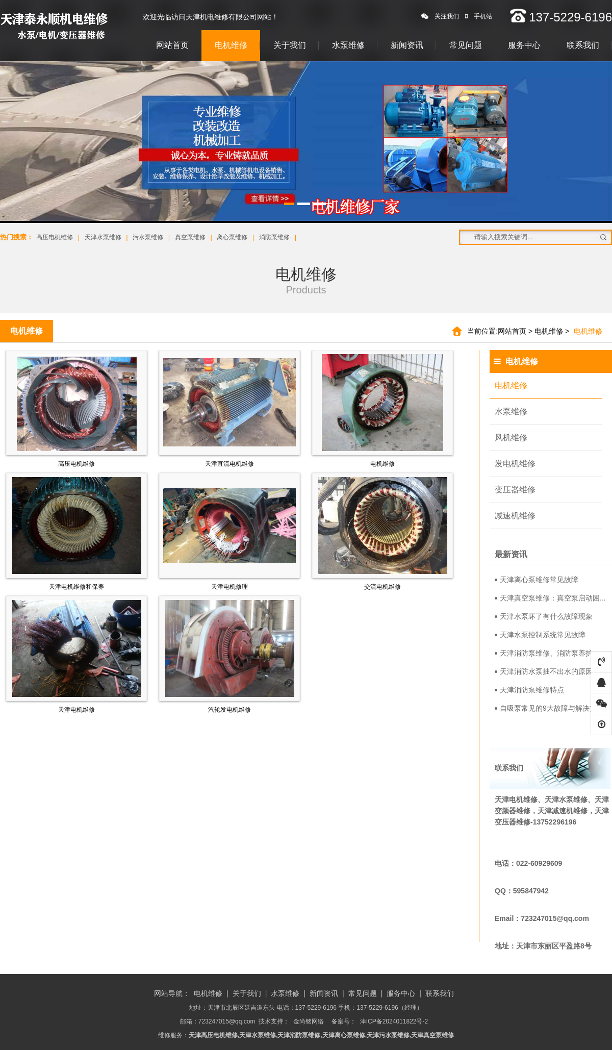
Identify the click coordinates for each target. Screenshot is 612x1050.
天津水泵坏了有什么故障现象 (544, 616)
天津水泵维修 (103, 237)
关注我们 (440, 16)
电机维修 (231, 45)
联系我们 (583, 45)
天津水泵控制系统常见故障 (540, 635)
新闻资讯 (407, 45)
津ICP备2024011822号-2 (394, 1021)
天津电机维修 (76, 709)
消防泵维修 (274, 237)
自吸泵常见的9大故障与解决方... (548, 708)
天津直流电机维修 (229, 463)
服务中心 (524, 45)
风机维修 (511, 437)
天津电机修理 (229, 586)
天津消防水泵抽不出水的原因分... (550, 671)
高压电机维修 (54, 237)
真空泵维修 (190, 237)
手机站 (478, 16)
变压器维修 (515, 489)
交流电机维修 (382, 586)
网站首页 (172, 45)
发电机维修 (515, 463)
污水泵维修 (148, 237)
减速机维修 (515, 515)
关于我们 (289, 45)
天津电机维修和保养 (76, 586)
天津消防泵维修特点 (529, 690)
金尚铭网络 (308, 1021)
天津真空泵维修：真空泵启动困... (550, 598)
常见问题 (465, 45)
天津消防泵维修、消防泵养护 (544, 653)
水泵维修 (348, 45)
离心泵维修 (232, 237)
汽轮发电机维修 (229, 709)
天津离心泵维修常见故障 (536, 580)
